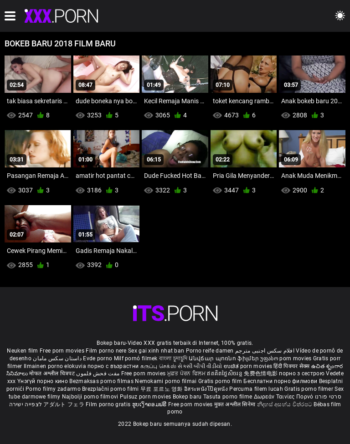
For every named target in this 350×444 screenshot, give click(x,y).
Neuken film (22, 351)
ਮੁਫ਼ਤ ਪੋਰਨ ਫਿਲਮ (187, 373)
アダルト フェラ (63, 404)
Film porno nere (106, 351)
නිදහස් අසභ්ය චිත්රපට (285, 404)
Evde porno (97, 358)
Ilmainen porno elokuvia (56, 366)
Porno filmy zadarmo (54, 389)
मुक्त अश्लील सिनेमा (235, 404)
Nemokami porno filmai (166, 381)
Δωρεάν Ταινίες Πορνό (284, 397)
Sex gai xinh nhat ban (156, 351)
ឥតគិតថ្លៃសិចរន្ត (225, 373)
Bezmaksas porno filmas (102, 381)
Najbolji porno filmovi (90, 397)
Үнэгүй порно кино (43, 381)
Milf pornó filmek (136, 358)
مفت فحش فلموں (98, 373)
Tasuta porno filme (228, 397)
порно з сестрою (301, 373)
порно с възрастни (113, 366)
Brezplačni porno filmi (111, 389)
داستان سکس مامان (57, 358)
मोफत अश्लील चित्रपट (52, 373)
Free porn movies (63, 351)
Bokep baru (187, 397)
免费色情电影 (261, 373)
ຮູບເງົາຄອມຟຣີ (150, 404)
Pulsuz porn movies (146, 397)
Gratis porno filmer (309, 389)
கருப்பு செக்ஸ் (158, 366)
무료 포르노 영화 (162, 389)
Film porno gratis (109, 404)
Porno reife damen (210, 351)
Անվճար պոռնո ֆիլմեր (224, 358)
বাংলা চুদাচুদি (173, 358)
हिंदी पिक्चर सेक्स (291, 366)
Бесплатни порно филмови (281, 381)
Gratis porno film (220, 381)
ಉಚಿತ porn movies (249, 366)
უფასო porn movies (286, 358)
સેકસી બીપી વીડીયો (200, 366)
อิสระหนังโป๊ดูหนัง (206, 389)
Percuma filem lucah (256, 389)
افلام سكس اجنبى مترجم (264, 351)
